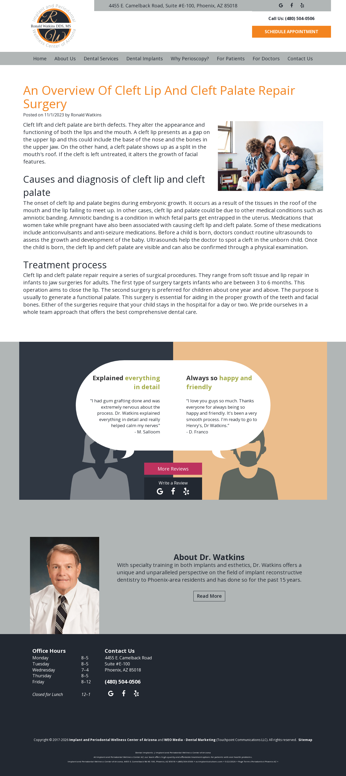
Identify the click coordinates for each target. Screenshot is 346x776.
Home (40, 58)
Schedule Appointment (291, 31)
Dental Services (101, 58)
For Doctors (266, 58)
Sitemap (305, 740)
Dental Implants (144, 58)
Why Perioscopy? (190, 58)
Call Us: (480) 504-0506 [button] (291, 18)
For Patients (231, 58)
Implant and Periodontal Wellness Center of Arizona (113, 740)
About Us (65, 58)
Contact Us (300, 58)
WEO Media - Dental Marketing (189, 740)
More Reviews (173, 469)
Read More (209, 596)
